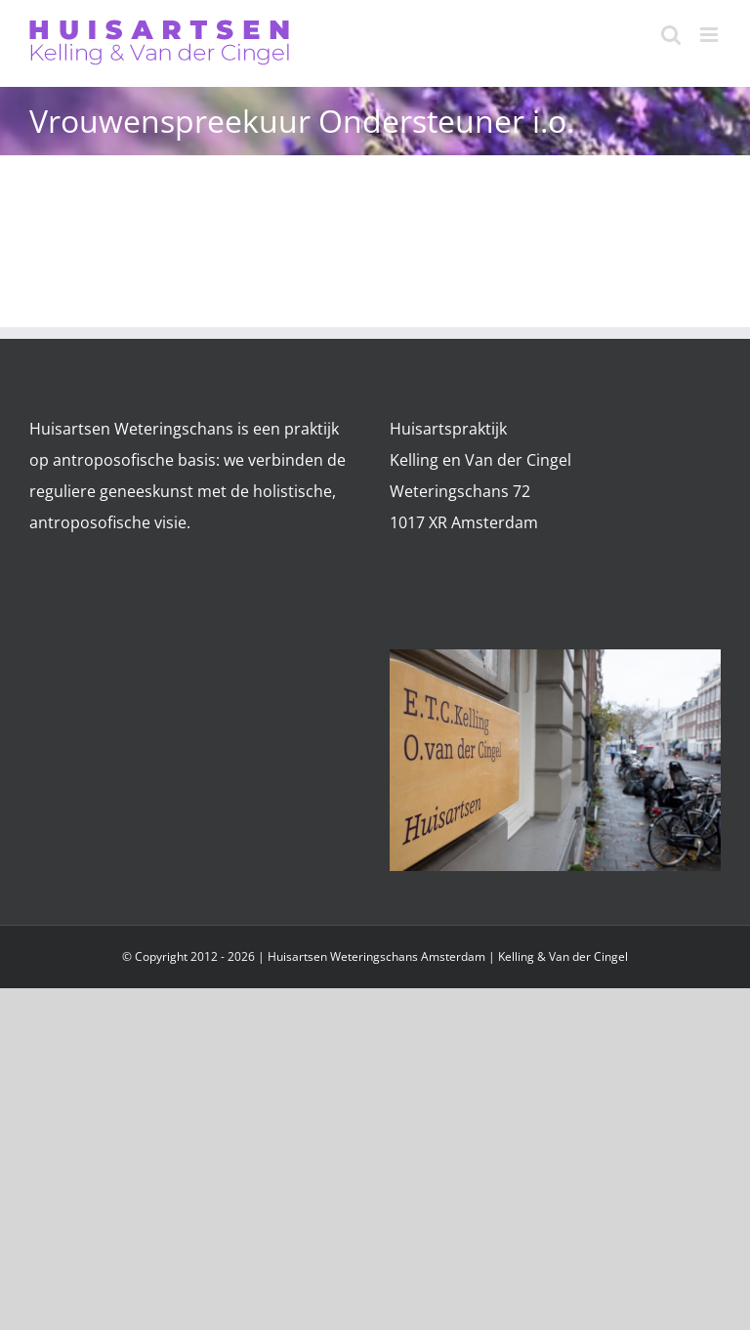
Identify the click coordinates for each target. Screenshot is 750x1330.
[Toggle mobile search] (671, 34)
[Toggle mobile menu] (710, 34)
